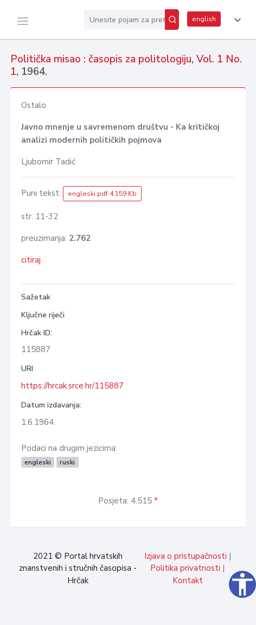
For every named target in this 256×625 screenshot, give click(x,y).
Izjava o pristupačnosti (185, 556)
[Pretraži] (172, 19)
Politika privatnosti (185, 568)
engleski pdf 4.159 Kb (102, 193)
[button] (235, 20)
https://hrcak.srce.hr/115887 (72, 385)
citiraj (31, 259)
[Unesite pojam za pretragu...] (124, 19)
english (204, 19)
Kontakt (187, 580)
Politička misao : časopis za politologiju (100, 59)
